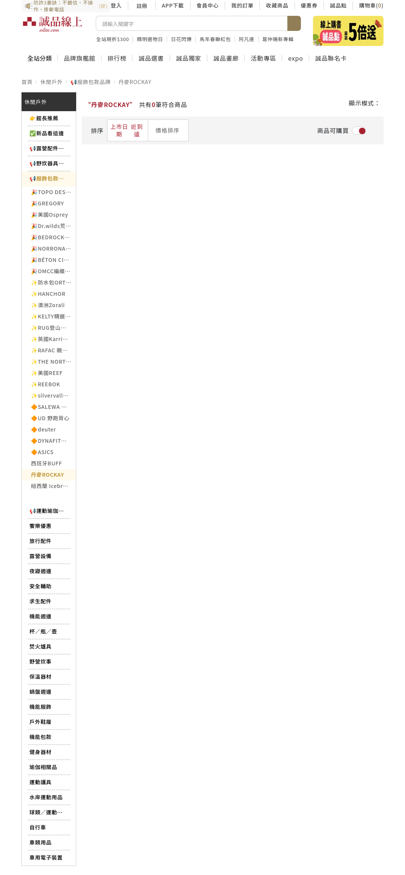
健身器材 (40, 752)
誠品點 (338, 5)
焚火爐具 (40, 646)
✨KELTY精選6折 (52, 316)
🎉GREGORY (47, 203)
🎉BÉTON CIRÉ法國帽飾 (53, 259)
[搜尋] (192, 23)
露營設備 (40, 556)
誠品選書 (151, 58)
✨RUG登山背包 (51, 327)
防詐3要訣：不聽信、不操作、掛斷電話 (66, 6)
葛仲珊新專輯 (278, 39)
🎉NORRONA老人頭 (53, 248)
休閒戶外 (51, 82)
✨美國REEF (47, 372)
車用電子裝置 (46, 857)
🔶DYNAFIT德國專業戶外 (53, 440)
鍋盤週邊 (40, 691)
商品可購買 (333, 130)
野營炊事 (40, 661)
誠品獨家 (188, 58)
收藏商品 (277, 5)
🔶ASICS (42, 452)
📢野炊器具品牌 (48, 163)
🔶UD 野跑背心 (50, 418)
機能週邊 (40, 616)
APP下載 (173, 5)
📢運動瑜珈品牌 (48, 510)
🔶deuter (43, 429)
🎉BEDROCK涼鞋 (53, 237)
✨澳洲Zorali (48, 305)
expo (295, 58)
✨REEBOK (45, 384)
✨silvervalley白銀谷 (53, 395)
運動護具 (40, 782)
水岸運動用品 (46, 797)
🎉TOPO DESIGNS (53, 192)
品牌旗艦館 (79, 58)
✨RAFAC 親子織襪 (53, 350)
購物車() (371, 5)
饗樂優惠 (40, 525)
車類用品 (40, 842)
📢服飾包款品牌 (91, 82)
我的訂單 (242, 5)
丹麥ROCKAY (134, 82)
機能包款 (40, 736)
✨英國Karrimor (52, 339)
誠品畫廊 (226, 58)
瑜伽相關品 (43, 767)
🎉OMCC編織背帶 (53, 271)
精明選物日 (150, 39)
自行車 (37, 827)
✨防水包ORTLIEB (53, 282)
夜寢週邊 (40, 571)
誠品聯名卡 (331, 58)
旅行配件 (40, 541)
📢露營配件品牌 (48, 148)
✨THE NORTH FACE (53, 361)
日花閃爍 (181, 39)
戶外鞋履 (40, 721)
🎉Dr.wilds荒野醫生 (53, 225)
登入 (116, 5)
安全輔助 (40, 586)
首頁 (27, 82)
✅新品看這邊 (46, 133)
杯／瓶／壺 (43, 631)
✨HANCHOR (48, 293)
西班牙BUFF (46, 463)
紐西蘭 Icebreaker (53, 486)
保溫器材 (40, 676)
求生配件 (40, 601)
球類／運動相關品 (48, 812)
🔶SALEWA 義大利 (53, 406)
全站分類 (40, 58)
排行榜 (116, 58)
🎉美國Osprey (49, 214)
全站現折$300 (112, 39)
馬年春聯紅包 (215, 39)
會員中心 (207, 5)
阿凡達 (246, 39)
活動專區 (263, 58)
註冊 (142, 5)
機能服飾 (40, 706)
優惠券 (309, 5)
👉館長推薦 (43, 118)
